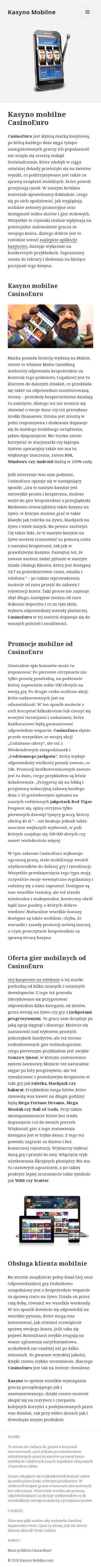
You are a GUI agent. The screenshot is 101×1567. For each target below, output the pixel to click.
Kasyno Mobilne (31, 12)
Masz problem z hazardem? (29, 1550)
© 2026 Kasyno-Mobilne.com (30, 1560)
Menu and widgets (87, 17)
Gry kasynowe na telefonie (34, 979)
